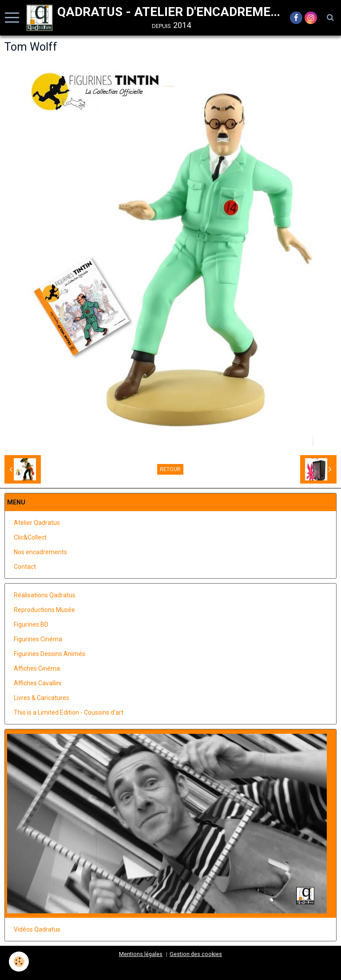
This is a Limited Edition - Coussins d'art (68, 712)
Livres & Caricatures (41, 697)
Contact (25, 566)
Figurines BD (31, 624)
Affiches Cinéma (37, 668)
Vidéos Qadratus (37, 929)
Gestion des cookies (196, 954)
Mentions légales (141, 954)
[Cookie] (19, 962)
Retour (170, 469)
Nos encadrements (40, 552)
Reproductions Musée (44, 609)
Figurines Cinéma (38, 639)
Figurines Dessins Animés (49, 653)
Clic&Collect (30, 537)
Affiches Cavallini (37, 683)
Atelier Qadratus (37, 522)
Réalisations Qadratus (44, 595)
